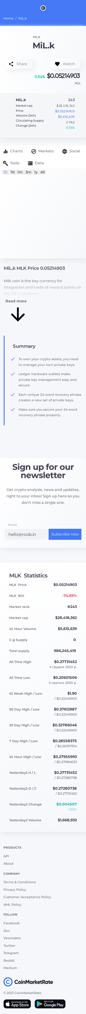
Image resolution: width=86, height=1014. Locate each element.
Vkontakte (12, 938)
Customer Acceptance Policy (27, 897)
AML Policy (12, 905)
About (8, 863)
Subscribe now (65, 534)
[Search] (83, 8)
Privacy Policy (14, 890)
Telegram (11, 953)
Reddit (9, 960)
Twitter (9, 946)
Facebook (11, 923)
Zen (6, 931)
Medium (10, 968)
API (6, 856)
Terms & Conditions (19, 882)
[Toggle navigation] (3, 8)
